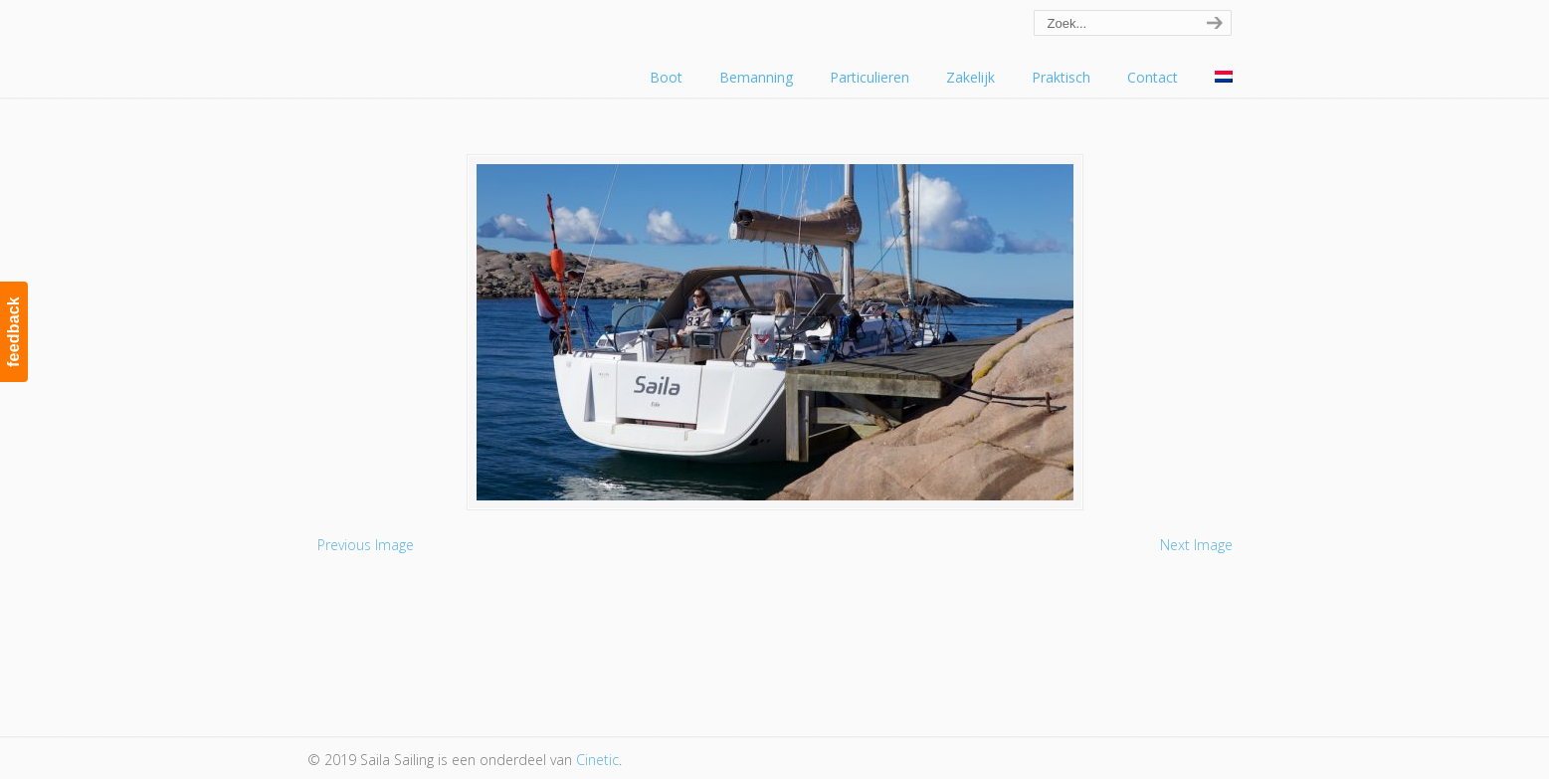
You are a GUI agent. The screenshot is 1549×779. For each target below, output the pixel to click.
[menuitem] (1224, 77)
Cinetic (597, 759)
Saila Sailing (416, 43)
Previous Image (365, 544)
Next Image (1196, 544)
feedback (13, 331)
